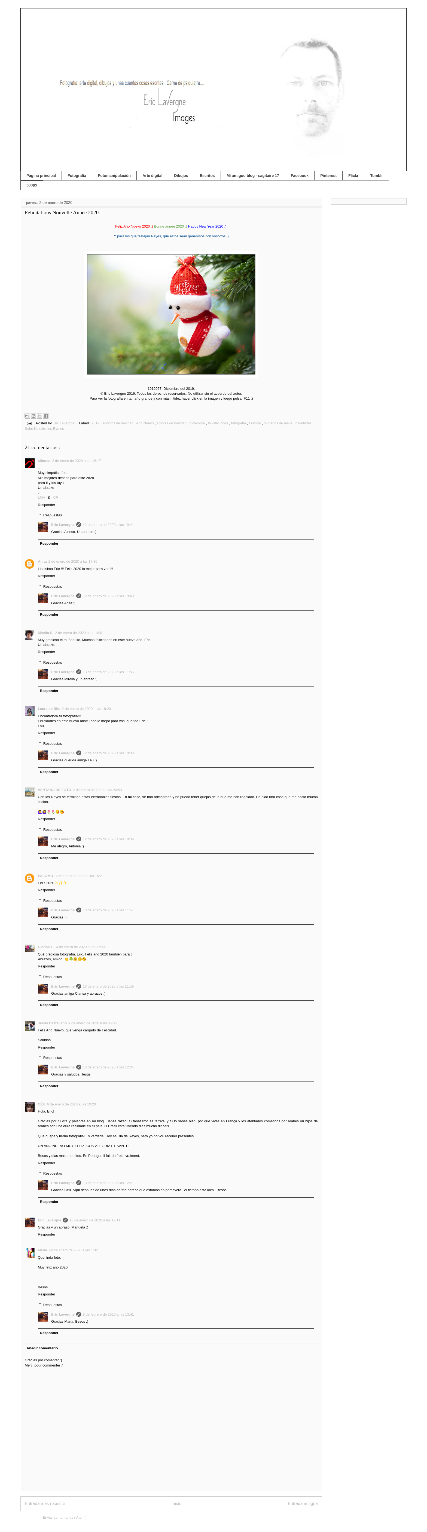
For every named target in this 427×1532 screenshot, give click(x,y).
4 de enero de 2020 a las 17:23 (80, 947)
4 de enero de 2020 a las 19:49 (92, 1023)
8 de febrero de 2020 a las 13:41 (108, 1314)
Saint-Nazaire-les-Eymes (44, 429)
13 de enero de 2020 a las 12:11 (94, 1220)
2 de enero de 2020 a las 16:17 (76, 461)
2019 (95, 423)
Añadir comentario (42, 1348)
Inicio (176, 1503)
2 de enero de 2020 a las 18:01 (79, 633)
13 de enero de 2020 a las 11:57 (108, 910)
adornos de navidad (118, 423)
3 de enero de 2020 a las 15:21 (79, 876)
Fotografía (77, 175)
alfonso (44, 461)
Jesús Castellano (52, 1023)
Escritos (207, 175)
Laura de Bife (49, 709)
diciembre (198, 423)
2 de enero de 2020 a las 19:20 (86, 709)
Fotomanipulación (114, 175)
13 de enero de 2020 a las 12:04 (108, 1067)
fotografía (239, 423)
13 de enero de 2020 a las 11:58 (108, 986)
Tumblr (376, 175)
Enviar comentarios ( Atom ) (64, 1517)
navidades (304, 423)
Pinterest (328, 175)
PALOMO (45, 876)
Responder (46, 505)
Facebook (300, 175)
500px (31, 185)
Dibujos (181, 175)
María (42, 1250)
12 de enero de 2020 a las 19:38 (108, 753)
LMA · (43, 497)
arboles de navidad (172, 423)
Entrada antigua (303, 1503)
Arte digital (152, 175)
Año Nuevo (145, 423)
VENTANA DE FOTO (54, 790)
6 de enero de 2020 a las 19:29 (71, 1104)
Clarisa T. (46, 947)
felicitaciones (218, 423)
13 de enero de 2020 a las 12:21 (108, 1183)
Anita (42, 561)
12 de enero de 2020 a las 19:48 (108, 596)
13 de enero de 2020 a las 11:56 (108, 672)
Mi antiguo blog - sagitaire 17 (253, 175)
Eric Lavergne (63, 525)
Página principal (41, 175)
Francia (255, 423)
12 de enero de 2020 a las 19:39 (108, 839)
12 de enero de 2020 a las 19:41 (108, 525)
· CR (54, 497)
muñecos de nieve (278, 423)
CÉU (41, 1104)
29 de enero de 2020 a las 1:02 (73, 1250)
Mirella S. (45, 633)
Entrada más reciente (45, 1503)
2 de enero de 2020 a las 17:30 (72, 561)
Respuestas (52, 515)
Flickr (353, 175)
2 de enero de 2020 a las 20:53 (97, 790)
